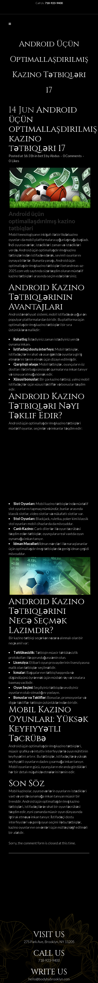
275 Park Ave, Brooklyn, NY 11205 (49, 942)
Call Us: (49, 3)
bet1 (41, 156)
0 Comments (72, 156)
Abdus (55, 156)
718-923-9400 (49, 960)
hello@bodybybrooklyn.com (49, 979)
